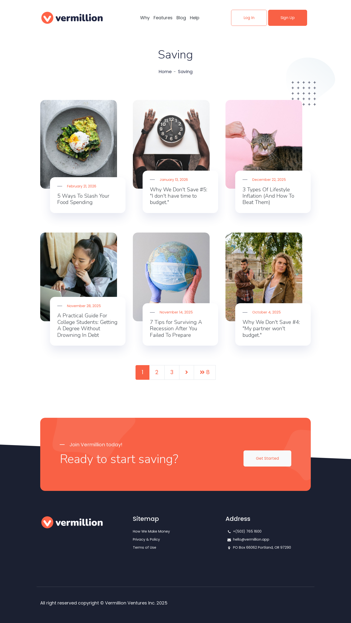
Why (145, 18)
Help (194, 18)
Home (165, 71)
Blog (181, 18)
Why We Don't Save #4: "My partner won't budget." (271, 329)
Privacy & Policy (146, 539)
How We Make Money (151, 531)
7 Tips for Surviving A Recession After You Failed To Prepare (176, 329)
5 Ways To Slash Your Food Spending (83, 199)
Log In (249, 17)
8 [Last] (205, 372)
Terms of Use (144, 547)
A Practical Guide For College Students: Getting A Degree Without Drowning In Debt (87, 325)
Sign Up (288, 17)
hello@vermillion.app (251, 539)
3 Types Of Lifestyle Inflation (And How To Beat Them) (268, 196)
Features (163, 18)
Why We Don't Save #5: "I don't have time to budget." (178, 196)
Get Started (267, 458)
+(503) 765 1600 (247, 531)
